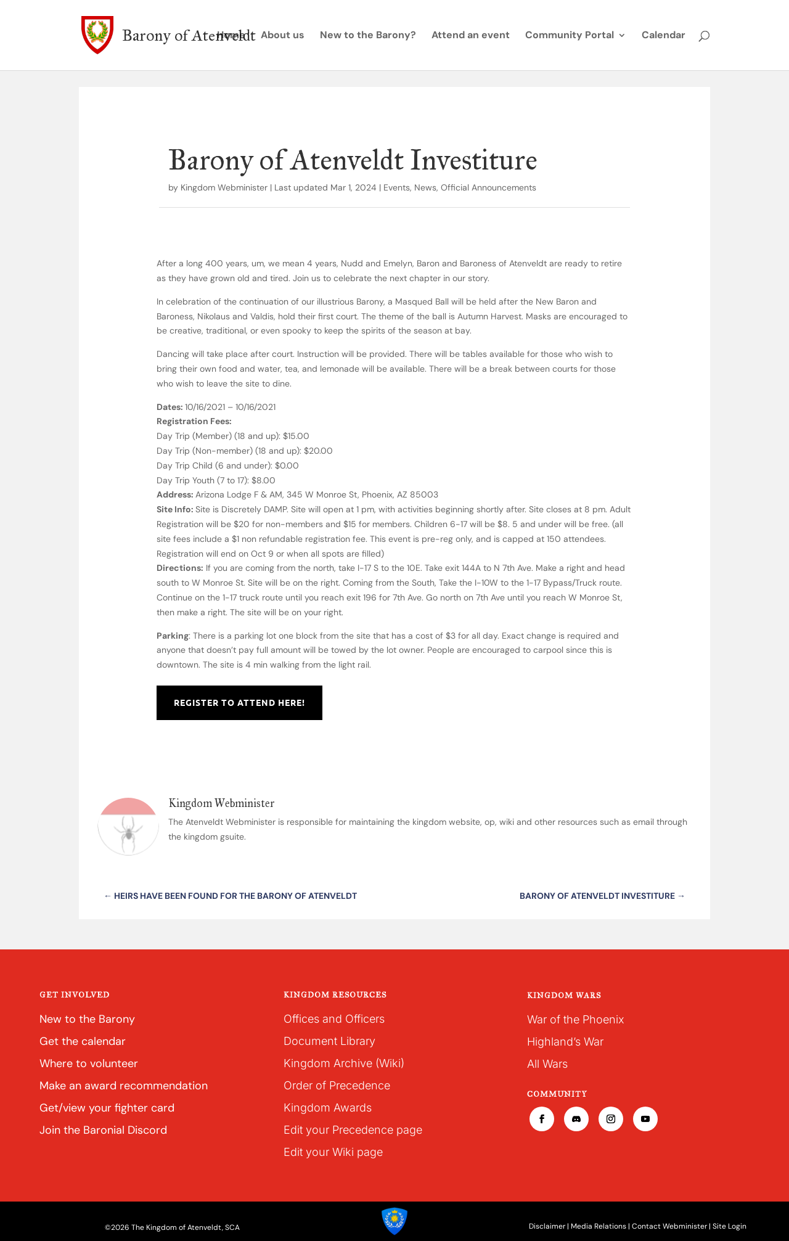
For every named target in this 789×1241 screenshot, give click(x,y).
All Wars (547, 1063)
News (425, 187)
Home (231, 36)
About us (283, 36)
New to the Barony (87, 1019)
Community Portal (569, 36)
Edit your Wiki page (333, 1151)
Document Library (329, 1040)
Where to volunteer (88, 1063)
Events (396, 187)
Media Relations (598, 1226)
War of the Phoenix (575, 1019)
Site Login (729, 1226)
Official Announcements (488, 187)
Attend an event (470, 36)
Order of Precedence (337, 1085)
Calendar (663, 36)
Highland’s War (565, 1041)
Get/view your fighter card (106, 1107)
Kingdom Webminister (224, 187)
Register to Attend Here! (239, 702)
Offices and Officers (334, 1018)
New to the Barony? (368, 36)
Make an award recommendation (123, 1085)
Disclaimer (547, 1226)
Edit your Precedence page (353, 1129)
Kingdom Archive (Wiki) (344, 1063)
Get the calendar (82, 1041)
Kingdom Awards (328, 1107)
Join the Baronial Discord (103, 1130)
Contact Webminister (669, 1226)
